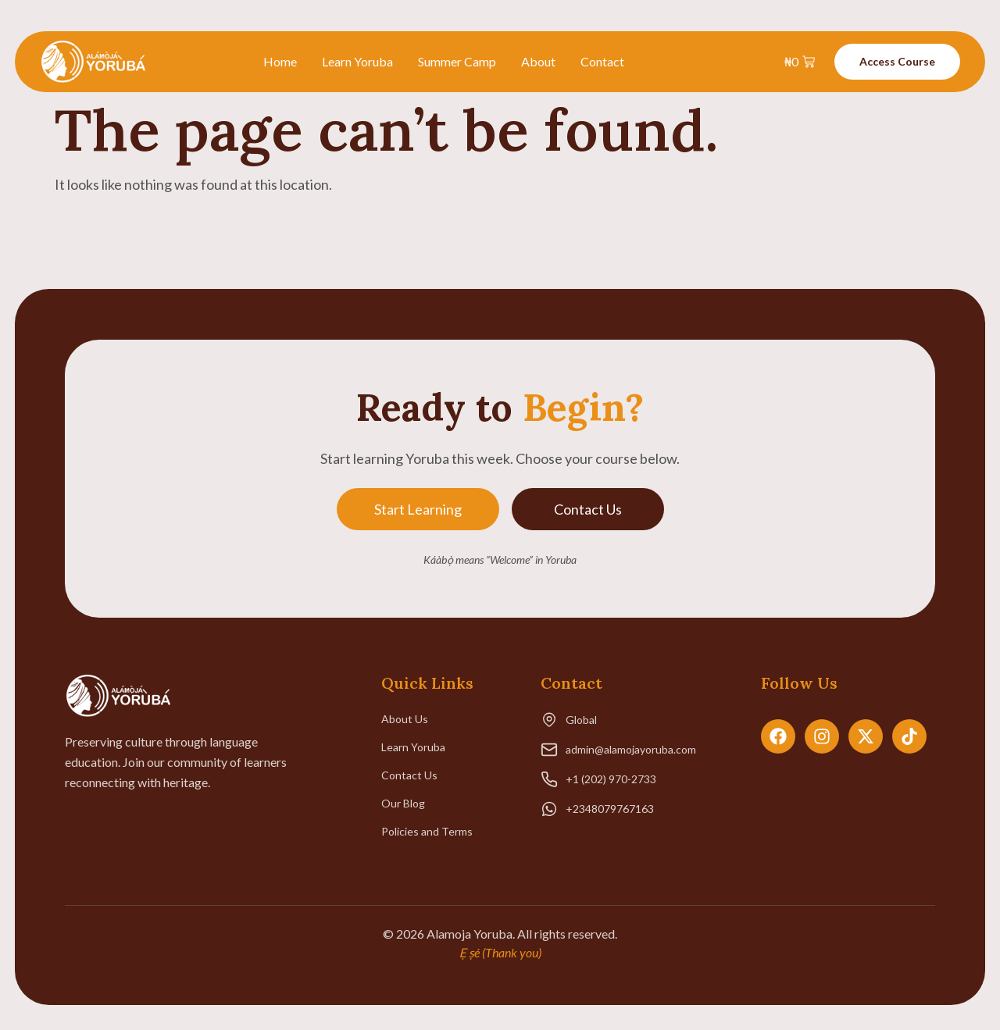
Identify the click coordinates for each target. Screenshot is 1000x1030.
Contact (602, 61)
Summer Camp (457, 61)
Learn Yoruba (357, 61)
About (538, 61)
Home (280, 61)
